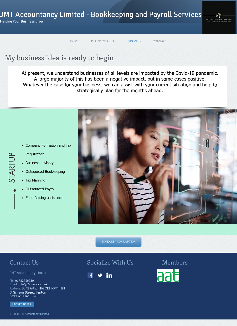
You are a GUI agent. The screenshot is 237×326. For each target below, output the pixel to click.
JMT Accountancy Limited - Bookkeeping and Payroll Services (101, 14)
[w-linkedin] (109, 275)
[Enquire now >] (22, 304)
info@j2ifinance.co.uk (33, 284)
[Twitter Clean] (100, 275)
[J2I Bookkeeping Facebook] (90, 275)
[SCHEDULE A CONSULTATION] (118, 242)
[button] (12, 152)
